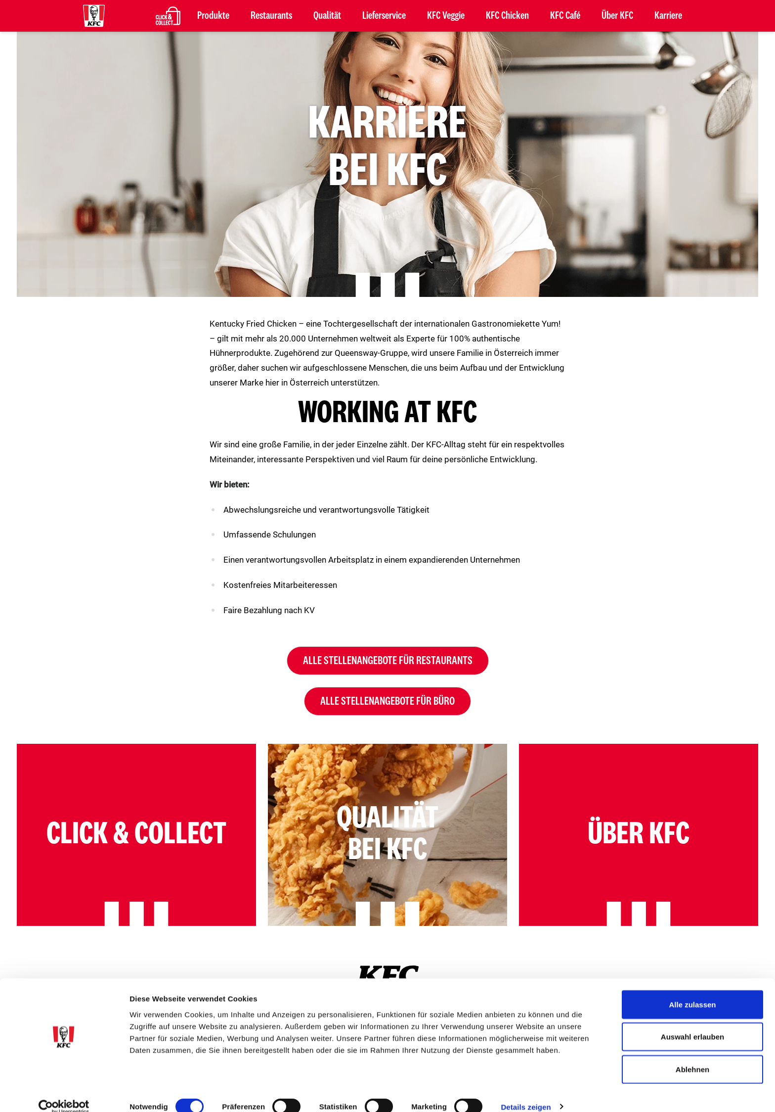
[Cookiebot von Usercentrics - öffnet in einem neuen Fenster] (64, 1092)
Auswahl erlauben (692, 1022)
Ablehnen (692, 1055)
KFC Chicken (507, 15)
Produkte (213, 15)
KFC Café (565, 15)
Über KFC (617, 15)
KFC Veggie (446, 15)
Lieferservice (384, 15)
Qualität (327, 15)
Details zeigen (526, 1092)
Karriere (668, 15)
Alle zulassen (692, 990)
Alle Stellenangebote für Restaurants (388, 661)
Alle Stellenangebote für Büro (387, 701)
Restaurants (271, 15)
